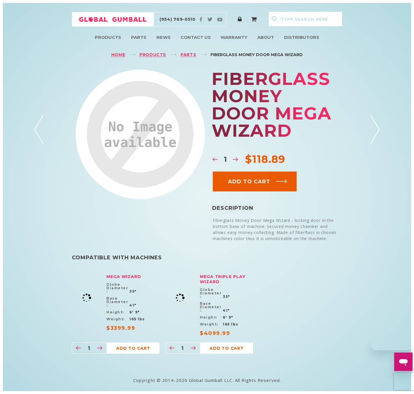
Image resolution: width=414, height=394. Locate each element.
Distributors (301, 37)
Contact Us (196, 37)
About (265, 37)
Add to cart (258, 181)
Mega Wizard (123, 276)
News (163, 37)
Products (108, 37)
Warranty (234, 37)
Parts (138, 37)
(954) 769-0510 (177, 19)
